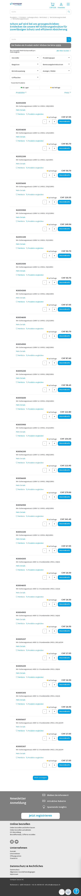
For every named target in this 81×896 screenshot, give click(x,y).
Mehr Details (20, 110)
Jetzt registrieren (40, 815)
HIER (58, 45)
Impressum (14, 874)
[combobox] (25, 57)
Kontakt (13, 851)
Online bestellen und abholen (20, 830)
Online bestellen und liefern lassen (22, 827)
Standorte (14, 858)
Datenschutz (14, 869)
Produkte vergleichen (35, 114)
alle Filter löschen (64, 50)
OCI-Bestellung (15, 832)
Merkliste (20, 114)
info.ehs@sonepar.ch (52, 884)
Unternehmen (15, 853)
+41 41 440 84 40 (38, 884)
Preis (66, 93)
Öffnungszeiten (15, 856)
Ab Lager (25, 87)
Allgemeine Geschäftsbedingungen (22, 872)
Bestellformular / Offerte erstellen (22, 834)
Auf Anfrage (55, 87)
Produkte (20, 93)
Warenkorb (64, 121)
